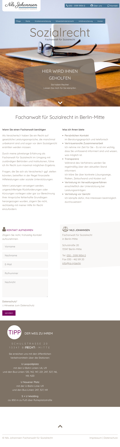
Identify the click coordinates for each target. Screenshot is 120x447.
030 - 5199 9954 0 (76, 255)
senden (9, 312)
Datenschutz (111, 437)
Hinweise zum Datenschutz (19, 305)
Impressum (96, 437)
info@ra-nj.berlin (71, 263)
